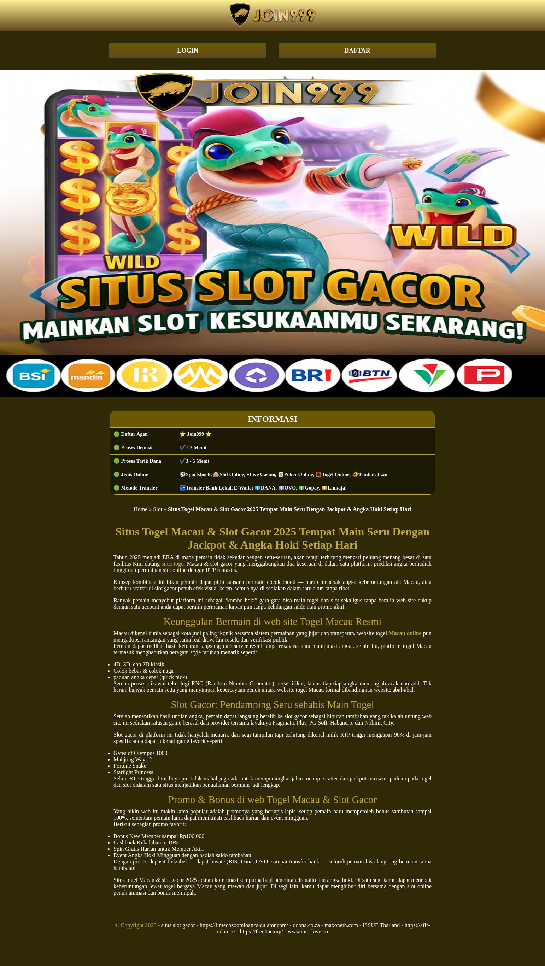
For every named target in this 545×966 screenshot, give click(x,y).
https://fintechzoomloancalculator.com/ (244, 925)
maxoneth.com (341, 925)
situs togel (173, 564)
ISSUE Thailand (381, 925)
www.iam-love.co (308, 932)
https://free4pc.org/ (261, 932)
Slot (157, 509)
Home (140, 509)
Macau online (404, 633)
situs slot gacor (178, 925)
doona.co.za (306, 925)
